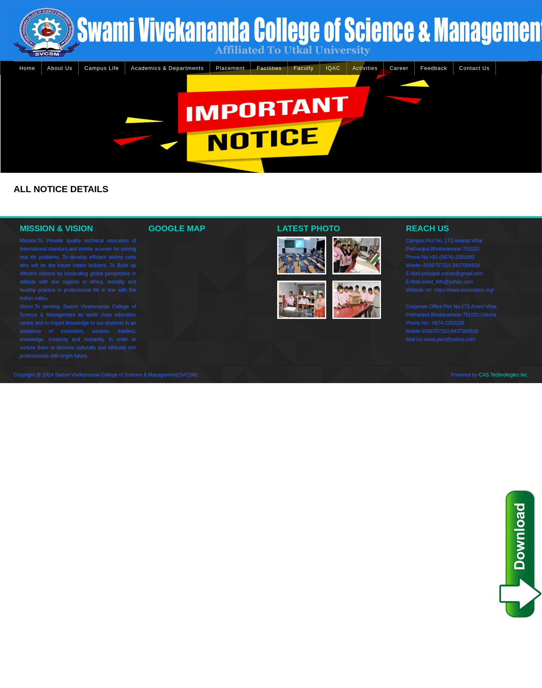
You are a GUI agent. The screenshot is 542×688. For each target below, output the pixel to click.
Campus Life (101, 68)
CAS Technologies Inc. (504, 375)
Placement (230, 68)
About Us (59, 68)
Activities (365, 68)
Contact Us (474, 68)
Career (399, 68)
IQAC (333, 68)
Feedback (434, 68)
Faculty (304, 68)
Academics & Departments (167, 68)
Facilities (269, 68)
